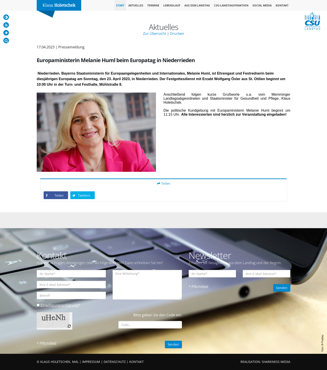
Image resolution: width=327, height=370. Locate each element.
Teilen (163, 183)
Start (120, 5)
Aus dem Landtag (197, 5)
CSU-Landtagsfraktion (231, 5)
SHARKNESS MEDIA (276, 362)
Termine (153, 5)
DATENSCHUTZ (115, 362)
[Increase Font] (6, 33)
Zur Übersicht (154, 33)
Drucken (177, 33)
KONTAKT (136, 362)
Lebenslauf (171, 5)
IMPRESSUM (91, 362)
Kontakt (282, 5)
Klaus (58, 5)
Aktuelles (135, 5)
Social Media (262, 5)
